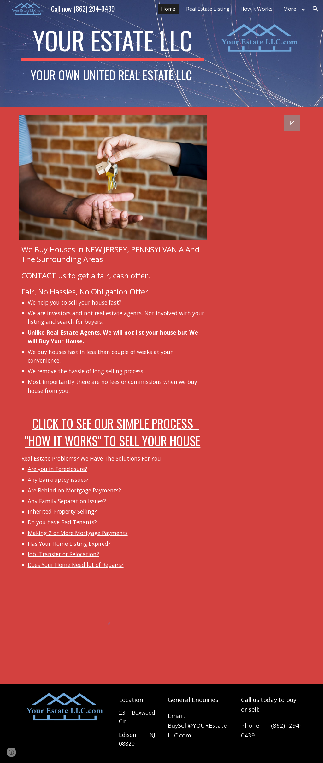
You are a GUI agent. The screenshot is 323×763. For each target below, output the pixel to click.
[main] (113, 53)
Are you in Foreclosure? (57, 469)
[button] (315, 8)
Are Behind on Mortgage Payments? (74, 490)
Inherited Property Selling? (62, 511)
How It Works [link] (256, 8)
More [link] (289, 8)
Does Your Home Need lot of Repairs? (76, 564)
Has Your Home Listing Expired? (69, 543)
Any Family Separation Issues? (67, 501)
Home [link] (168, 8)
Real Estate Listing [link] (208, 8)
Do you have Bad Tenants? (62, 522)
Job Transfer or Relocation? (63, 554)
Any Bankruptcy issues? (58, 479)
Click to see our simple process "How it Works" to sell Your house (112, 432)
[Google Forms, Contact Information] (259, 313)
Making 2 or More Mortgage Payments (78, 533)
